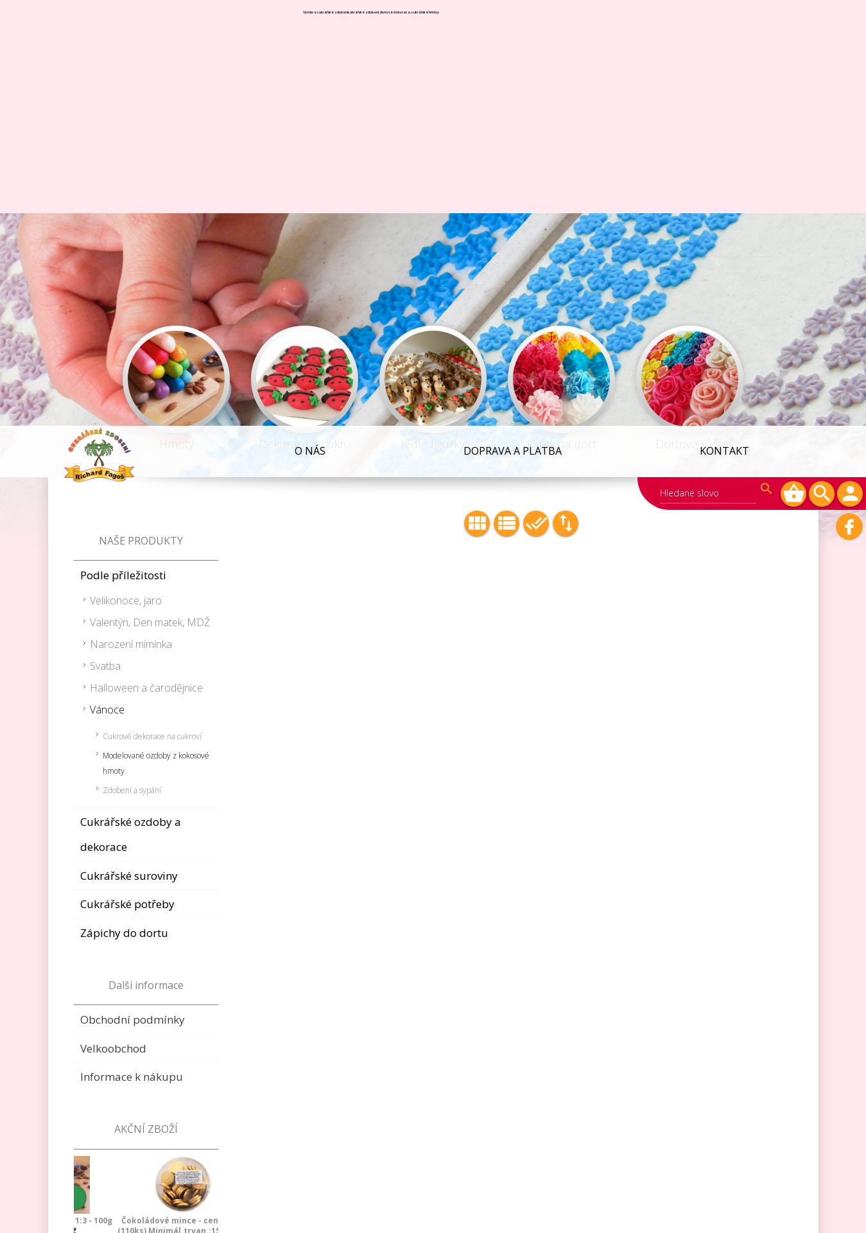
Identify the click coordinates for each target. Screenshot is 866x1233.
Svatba (105, 240)
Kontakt (724, 25)
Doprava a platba (512, 25)
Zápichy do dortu (124, 507)
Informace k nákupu (131, 650)
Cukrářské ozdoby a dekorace (130, 409)
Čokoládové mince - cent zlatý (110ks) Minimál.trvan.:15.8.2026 (146, 799)
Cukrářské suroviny (129, 449)
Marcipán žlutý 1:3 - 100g (146, 894)
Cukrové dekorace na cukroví (152, 310)
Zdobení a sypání (132, 364)
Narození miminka (131, 218)
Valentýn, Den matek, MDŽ (150, 196)
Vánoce (107, 284)
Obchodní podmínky (132, 593)
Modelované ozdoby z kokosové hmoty (156, 337)
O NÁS (310, 25)
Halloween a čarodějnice (146, 262)
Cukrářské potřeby (127, 478)
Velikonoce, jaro (126, 175)
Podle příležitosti (123, 149)
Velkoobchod (113, 622)
